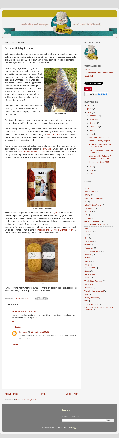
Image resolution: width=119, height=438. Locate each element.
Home (42, 393)
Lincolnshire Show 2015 (99, 162)
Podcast (87, 258)
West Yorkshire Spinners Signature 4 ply (55, 230)
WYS (86, 301)
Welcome (88, 288)
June (92, 167)
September (94, 127)
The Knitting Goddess (93, 281)
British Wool (89, 192)
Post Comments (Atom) (26, 400)
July (91, 134)
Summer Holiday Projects (99, 141)
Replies (18, 327)
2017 (89, 105)
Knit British (88, 76)
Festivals (88, 211)
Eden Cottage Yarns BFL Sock (31, 152)
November (94, 119)
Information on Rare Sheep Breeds (98, 73)
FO (85, 215)
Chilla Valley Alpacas (93, 198)
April (92, 174)
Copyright (66, 410)
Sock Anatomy (53, 134)
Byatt (55, 213)
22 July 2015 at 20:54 (27, 311)
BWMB (87, 195)
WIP (86, 294)
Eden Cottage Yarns (92, 205)
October (93, 123)
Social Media (89, 274)
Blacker (87, 188)
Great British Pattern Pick (94, 225)
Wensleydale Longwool (94, 291)
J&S (86, 235)
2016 (89, 109)
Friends (87, 218)
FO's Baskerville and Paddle (100, 137)
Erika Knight (89, 208)
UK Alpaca (88, 284)
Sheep (87, 271)
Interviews (88, 231)
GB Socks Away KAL (93, 221)
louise (14, 311)
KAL (86, 238)
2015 (89, 113)
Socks (87, 278)
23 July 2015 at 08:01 (40, 332)
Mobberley (88, 248)
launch (87, 245)
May (92, 170)
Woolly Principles (91, 298)
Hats (86, 228)
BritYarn (87, 69)
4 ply (86, 185)
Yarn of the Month (91, 304)
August (93, 130)
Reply (14, 321)
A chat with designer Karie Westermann (100, 145)
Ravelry (87, 261)
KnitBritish (88, 241)
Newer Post (11, 393)
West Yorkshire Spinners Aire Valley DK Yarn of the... (101, 157)
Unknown (23, 332)
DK (85, 202)
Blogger (74, 428)
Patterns (87, 254)
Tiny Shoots (47, 149)
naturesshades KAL (92, 251)
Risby (86, 264)
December (94, 116)
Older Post (72, 393)
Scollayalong (89, 268)
